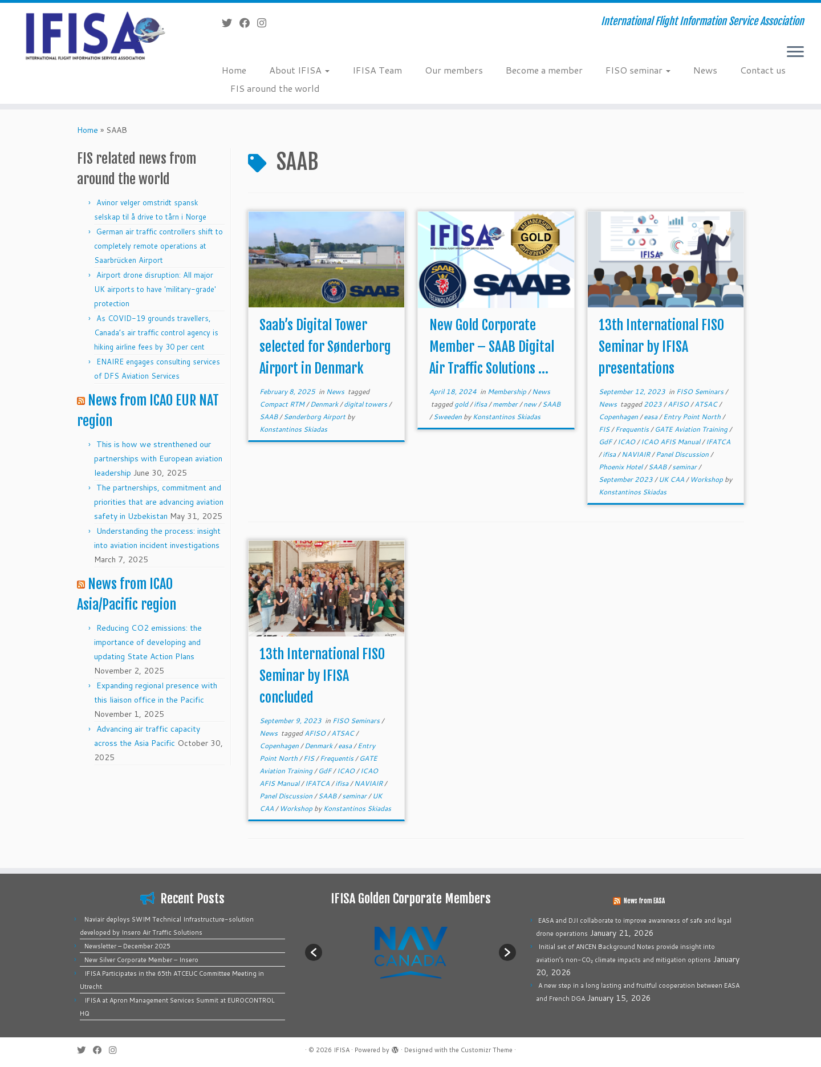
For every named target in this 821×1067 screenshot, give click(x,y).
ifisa (481, 404)
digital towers (366, 404)
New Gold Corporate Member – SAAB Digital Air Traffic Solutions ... (491, 347)
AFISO (679, 404)
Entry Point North (692, 416)
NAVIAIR (636, 454)
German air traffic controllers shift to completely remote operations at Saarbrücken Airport (158, 245)
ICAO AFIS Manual (671, 442)
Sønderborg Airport (315, 416)
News (705, 69)
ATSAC (706, 404)
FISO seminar (637, 69)
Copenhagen (619, 416)
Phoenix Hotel (621, 467)
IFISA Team (377, 69)
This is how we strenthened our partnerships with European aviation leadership (158, 458)
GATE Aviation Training (692, 429)
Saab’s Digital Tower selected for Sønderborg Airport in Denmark (325, 347)
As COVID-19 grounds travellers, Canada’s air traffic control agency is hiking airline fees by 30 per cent (156, 332)
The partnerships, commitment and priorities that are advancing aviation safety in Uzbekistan (158, 502)
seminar (685, 467)
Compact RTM (282, 404)
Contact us (763, 69)
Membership (507, 391)
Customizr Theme (487, 1049)
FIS (605, 429)
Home (234, 69)
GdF (606, 442)
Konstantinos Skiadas (293, 429)
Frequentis (633, 429)
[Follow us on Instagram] (265, 22)
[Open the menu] (795, 52)
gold (462, 404)
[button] (313, 952)
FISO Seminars (700, 391)
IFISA (341, 1049)
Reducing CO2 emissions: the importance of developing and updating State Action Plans (148, 642)
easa (651, 416)
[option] (410, 952)
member (506, 404)
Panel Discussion (683, 454)
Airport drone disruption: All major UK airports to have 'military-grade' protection (155, 289)
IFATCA (718, 442)
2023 (654, 404)
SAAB (269, 416)
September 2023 (627, 479)
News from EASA (644, 901)
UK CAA (672, 479)
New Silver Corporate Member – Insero (141, 959)
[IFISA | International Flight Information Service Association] (94, 35)
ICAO (627, 442)
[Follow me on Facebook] (248, 22)
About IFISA (299, 69)
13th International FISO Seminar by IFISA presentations (661, 347)
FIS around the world (275, 88)
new (530, 404)
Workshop (707, 479)
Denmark (325, 404)
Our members (454, 69)
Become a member (544, 69)
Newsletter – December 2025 (127, 946)
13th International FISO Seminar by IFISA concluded (322, 676)
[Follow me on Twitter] (230, 22)
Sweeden (448, 416)
